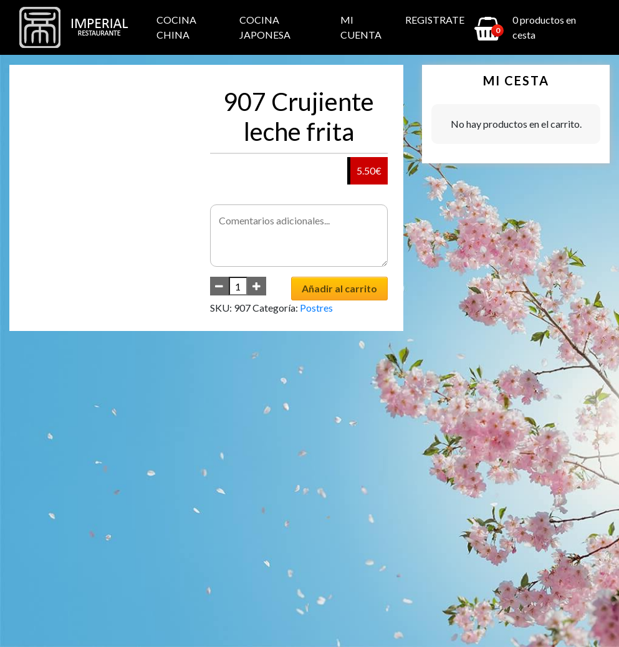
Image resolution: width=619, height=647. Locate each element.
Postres (316, 308)
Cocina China (176, 27)
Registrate (434, 20)
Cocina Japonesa (264, 27)
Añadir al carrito (339, 288)
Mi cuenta (360, 27)
